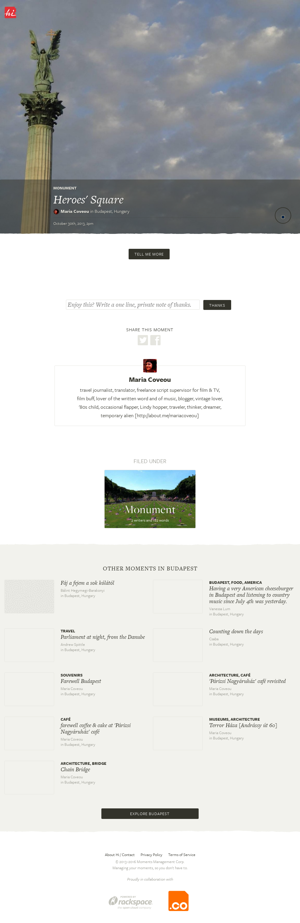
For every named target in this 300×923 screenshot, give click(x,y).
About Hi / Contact (120, 855)
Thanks (217, 305)
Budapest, (112, 211)
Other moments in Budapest (150, 569)
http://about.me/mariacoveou (167, 415)
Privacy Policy (151, 855)
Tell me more (149, 254)
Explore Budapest (150, 814)
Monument (64, 188)
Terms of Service (181, 855)
